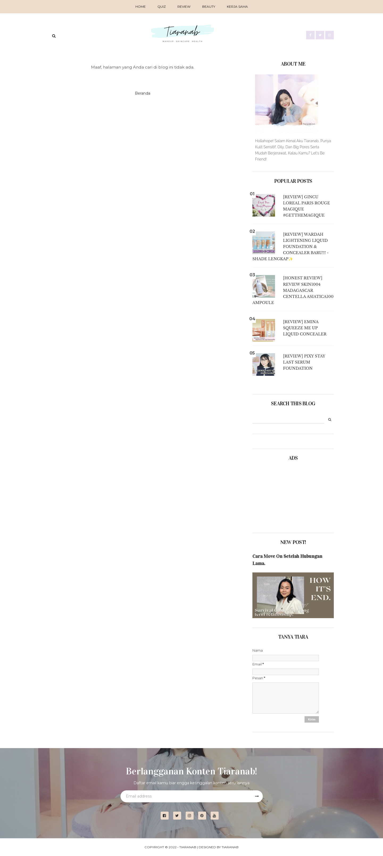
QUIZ (161, 7)
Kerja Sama (237, 7)
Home (140, 7)
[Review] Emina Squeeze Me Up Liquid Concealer (305, 327)
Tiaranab (187, 847)
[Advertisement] (279, 495)
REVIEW (183, 7)
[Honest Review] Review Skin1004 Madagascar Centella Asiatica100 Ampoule (293, 290)
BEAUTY (208, 7)
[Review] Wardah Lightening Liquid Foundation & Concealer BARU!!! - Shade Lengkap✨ (290, 246)
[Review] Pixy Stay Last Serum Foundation (304, 362)
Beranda (142, 93)
